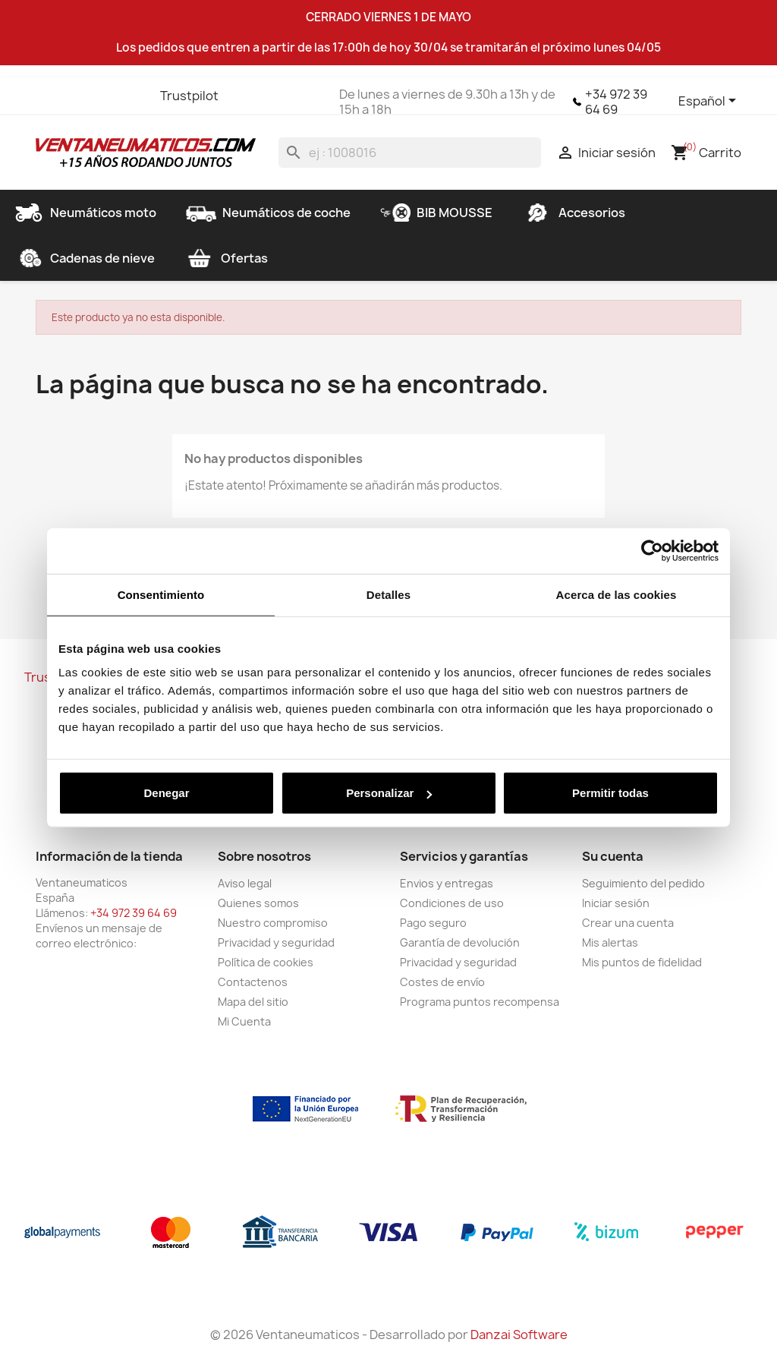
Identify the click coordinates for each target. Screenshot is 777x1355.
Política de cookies (265, 962)
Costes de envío (442, 982)
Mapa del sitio (253, 1001)
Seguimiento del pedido (643, 883)
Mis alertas (610, 942)
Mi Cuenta (244, 1021)
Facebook (49, 96)
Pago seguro (433, 922)
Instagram (131, 96)
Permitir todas (610, 792)
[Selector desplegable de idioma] (709, 102)
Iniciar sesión (616, 903)
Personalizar (389, 792)
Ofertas (226, 258)
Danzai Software (519, 1334)
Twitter (76, 96)
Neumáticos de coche (268, 212)
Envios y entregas (446, 883)
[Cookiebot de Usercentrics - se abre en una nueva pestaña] (652, 550)
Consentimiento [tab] (161, 594)
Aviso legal (245, 883)
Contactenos (253, 982)
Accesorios (573, 212)
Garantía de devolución (460, 942)
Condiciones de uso (452, 903)
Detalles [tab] (388, 594)
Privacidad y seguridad (276, 942)
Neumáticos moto (85, 212)
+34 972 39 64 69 (616, 102)
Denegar (166, 792)
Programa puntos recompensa (479, 1001)
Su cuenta (612, 856)
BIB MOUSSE (436, 212)
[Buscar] (409, 152)
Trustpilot (189, 95)
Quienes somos (258, 903)
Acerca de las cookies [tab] (616, 594)
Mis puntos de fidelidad (642, 962)
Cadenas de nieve (84, 258)
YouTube (104, 96)
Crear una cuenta (628, 922)
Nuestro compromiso (273, 922)
